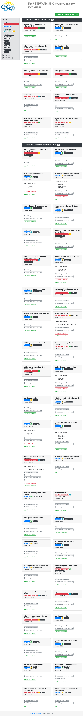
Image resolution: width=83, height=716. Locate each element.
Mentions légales (35, 713)
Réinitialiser (7, 58)
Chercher (6, 55)
